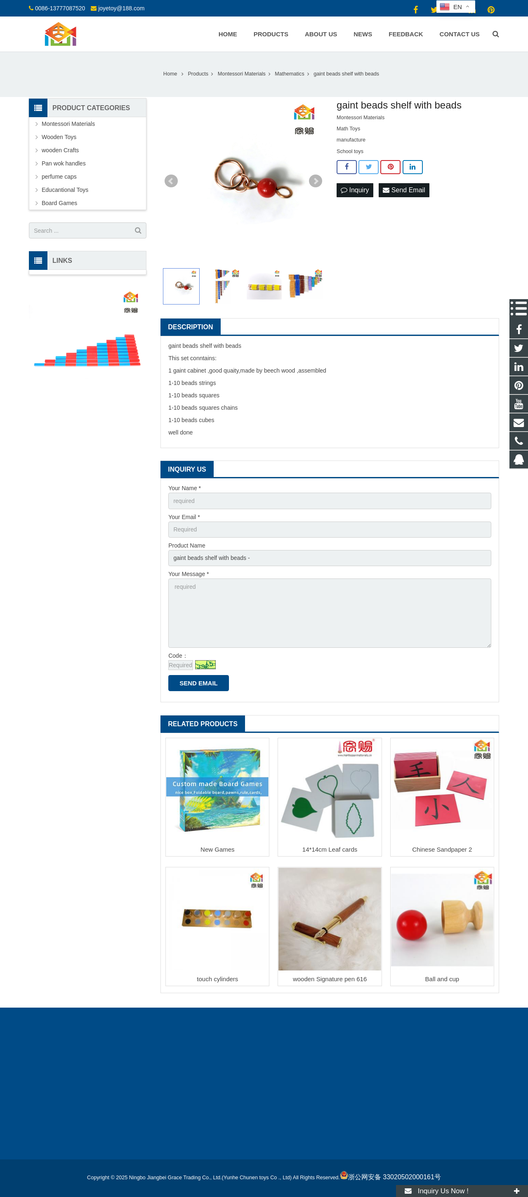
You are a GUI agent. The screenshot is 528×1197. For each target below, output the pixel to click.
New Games (217, 849)
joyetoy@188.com (121, 8)
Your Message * (188, 574)
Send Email (404, 190)
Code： (178, 655)
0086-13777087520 (60, 8)
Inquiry (355, 190)
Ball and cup (442, 978)
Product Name (186, 545)
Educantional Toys (65, 190)
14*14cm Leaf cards (329, 849)
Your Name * (184, 488)
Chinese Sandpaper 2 (442, 849)
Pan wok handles (64, 163)
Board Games (59, 203)
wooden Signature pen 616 (330, 978)
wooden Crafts (60, 150)
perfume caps (59, 176)
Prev (171, 181)
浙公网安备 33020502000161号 (390, 1176)
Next (315, 181)
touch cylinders (217, 978)
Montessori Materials (68, 123)
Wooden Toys (59, 137)
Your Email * (184, 517)
